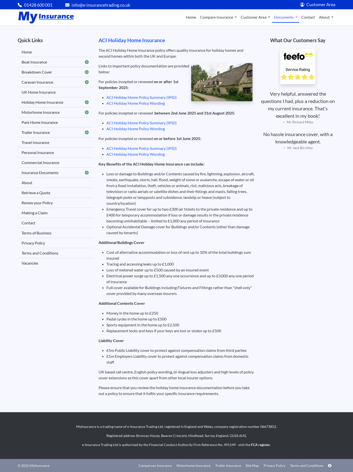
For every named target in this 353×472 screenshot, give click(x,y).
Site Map (252, 465)
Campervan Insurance (155, 465)
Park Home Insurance (40, 122)
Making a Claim (35, 212)
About (27, 182)
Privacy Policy (33, 243)
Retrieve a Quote (36, 192)
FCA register (260, 445)
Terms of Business (36, 232)
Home (191, 17)
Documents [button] (284, 17)
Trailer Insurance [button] (55, 132)
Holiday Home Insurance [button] (55, 102)
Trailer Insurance (228, 465)
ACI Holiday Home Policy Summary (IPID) (141, 97)
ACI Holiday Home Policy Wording (135, 103)
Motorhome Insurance (193, 465)
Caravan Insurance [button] (55, 82)
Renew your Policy (37, 202)
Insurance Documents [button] (55, 173)
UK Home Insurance (39, 92)
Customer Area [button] (254, 17)
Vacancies (30, 263)
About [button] (324, 17)
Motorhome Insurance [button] (55, 112)
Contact (308, 17)
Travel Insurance (35, 142)
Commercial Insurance (40, 162)
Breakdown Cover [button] (55, 72)
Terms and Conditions (40, 253)
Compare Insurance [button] (217, 17)
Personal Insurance (38, 152)
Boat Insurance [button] (55, 62)
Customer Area (317, 4)
